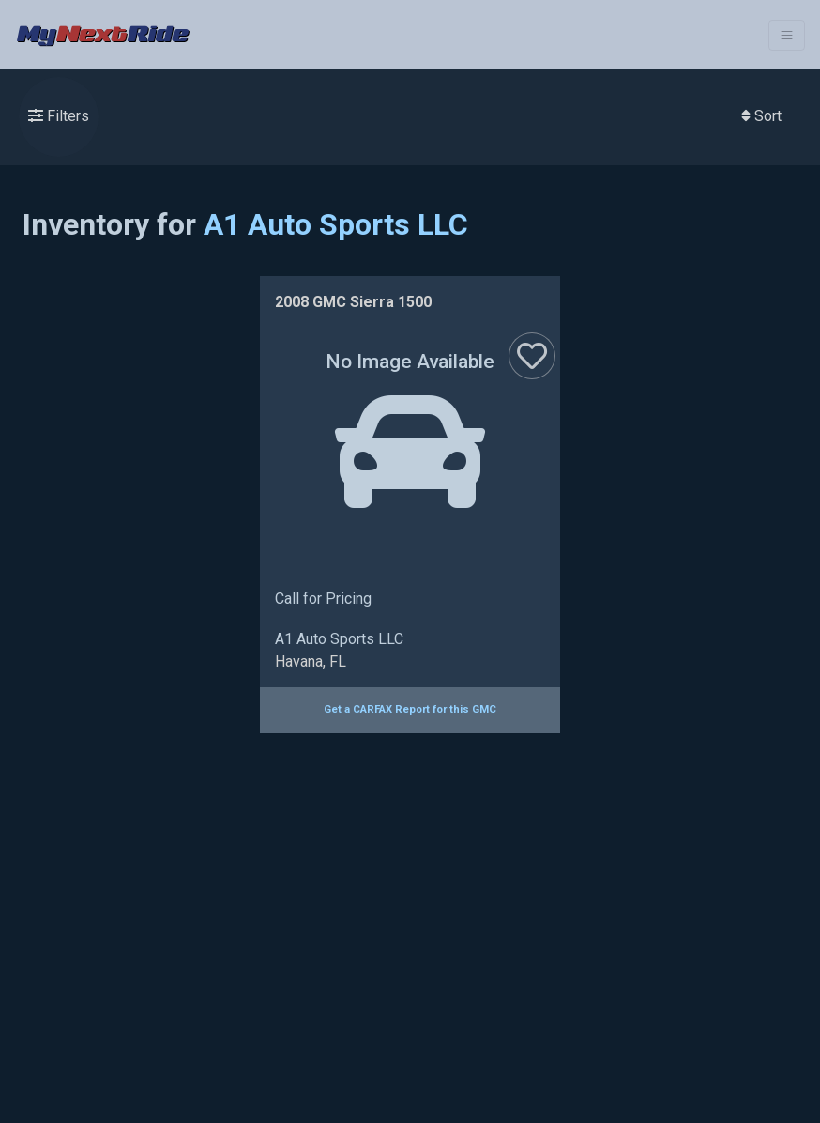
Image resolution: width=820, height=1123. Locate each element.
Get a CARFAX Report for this (410, 709)
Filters (58, 116)
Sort (761, 116)
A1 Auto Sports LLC (336, 224)
